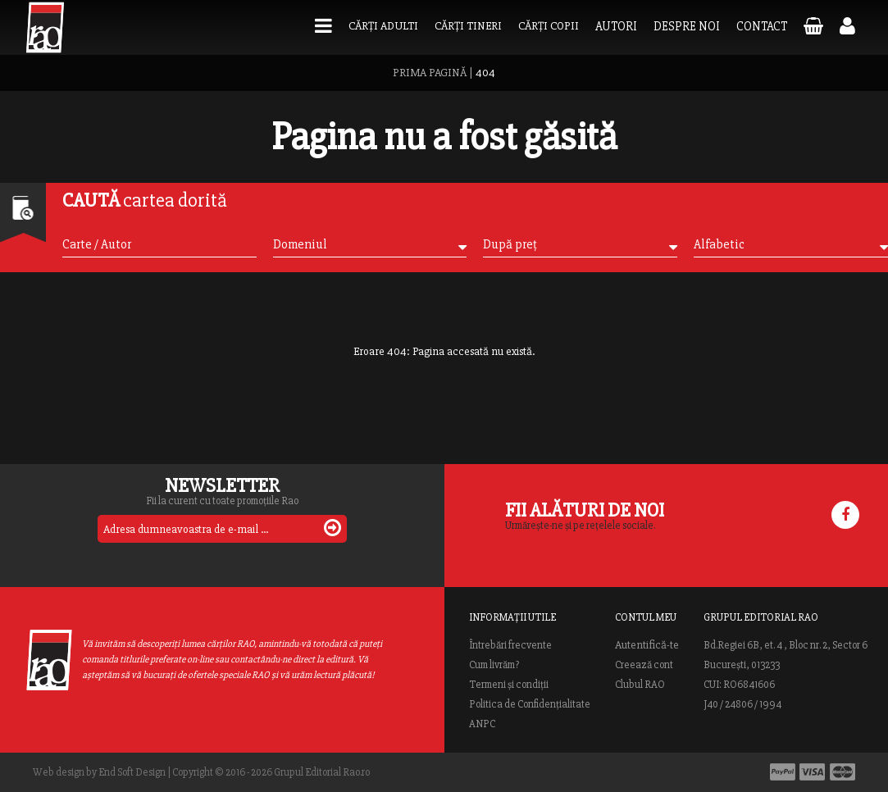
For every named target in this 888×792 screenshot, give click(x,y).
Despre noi (686, 26)
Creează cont (644, 664)
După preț (580, 244)
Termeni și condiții (509, 684)
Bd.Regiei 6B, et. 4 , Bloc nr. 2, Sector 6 (786, 645)
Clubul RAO (640, 684)
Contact (761, 26)
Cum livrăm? (494, 664)
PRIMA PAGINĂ (430, 73)
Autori (616, 26)
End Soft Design (132, 772)
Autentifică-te (647, 645)
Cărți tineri (468, 26)
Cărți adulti (383, 26)
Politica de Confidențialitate (529, 704)
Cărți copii (548, 26)
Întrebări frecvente (510, 645)
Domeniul (370, 244)
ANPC (482, 724)
